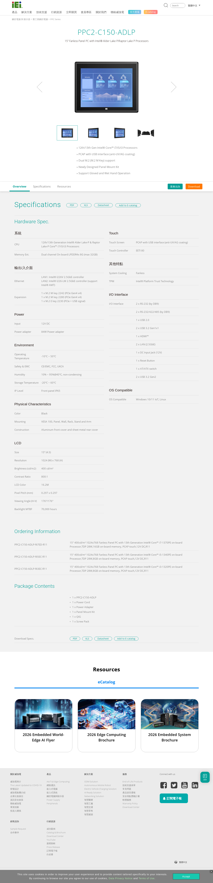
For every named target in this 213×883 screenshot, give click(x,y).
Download (194, 186)
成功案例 (51, 828)
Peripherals (52, 803)
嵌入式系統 (52, 792)
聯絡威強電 (15, 803)
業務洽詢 (175, 186)
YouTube (51, 839)
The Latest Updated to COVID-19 (26, 785)
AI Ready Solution (92, 792)
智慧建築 (88, 814)
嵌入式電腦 (52, 788)
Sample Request (18, 828)
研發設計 (14, 788)
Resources (64, 186)
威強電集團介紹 (17, 792)
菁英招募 (14, 807)
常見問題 (127, 788)
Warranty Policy (130, 803)
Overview (19, 186)
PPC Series (55, 19)
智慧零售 (88, 810)
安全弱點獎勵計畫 (131, 796)
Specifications (42, 186)
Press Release (53, 847)
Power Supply (53, 799)
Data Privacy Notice (121, 878)
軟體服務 (127, 799)
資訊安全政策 (16, 799)
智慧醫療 (88, 799)
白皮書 (50, 854)
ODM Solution (91, 781)
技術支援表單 (129, 785)
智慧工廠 (88, 803)
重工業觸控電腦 (40, 19)
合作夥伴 (14, 832)
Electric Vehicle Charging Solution (100, 788)
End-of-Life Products (132, 781)
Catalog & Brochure (56, 832)
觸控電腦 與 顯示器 (21, 19)
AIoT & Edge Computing (58, 781)
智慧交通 (88, 807)
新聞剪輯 (51, 843)
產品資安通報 (129, 792)
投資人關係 (15, 810)
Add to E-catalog (128, 205)
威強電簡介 (15, 781)
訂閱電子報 (52, 850)
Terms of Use (147, 878)
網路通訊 (51, 785)
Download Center (131, 807)
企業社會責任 (16, 796)
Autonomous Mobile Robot (97, 785)
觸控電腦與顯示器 (55, 796)
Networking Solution (94, 796)
